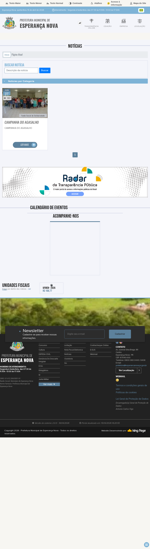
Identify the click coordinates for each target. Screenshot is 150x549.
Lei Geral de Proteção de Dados (132, 398)
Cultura (42, 350)
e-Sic (41, 366)
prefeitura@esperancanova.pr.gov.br (131, 366)
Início (7, 54)
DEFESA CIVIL (44, 354)
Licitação (68, 345)
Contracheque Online (99, 345)
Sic (65, 363)
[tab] (80, 23)
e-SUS (92, 350)
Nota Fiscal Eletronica (73, 350)
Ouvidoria (68, 359)
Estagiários (43, 370)
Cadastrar (120, 334)
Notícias (67, 354)
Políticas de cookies (126, 392)
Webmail (93, 354)
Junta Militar (44, 379)
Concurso (43, 345)
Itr (39, 375)
